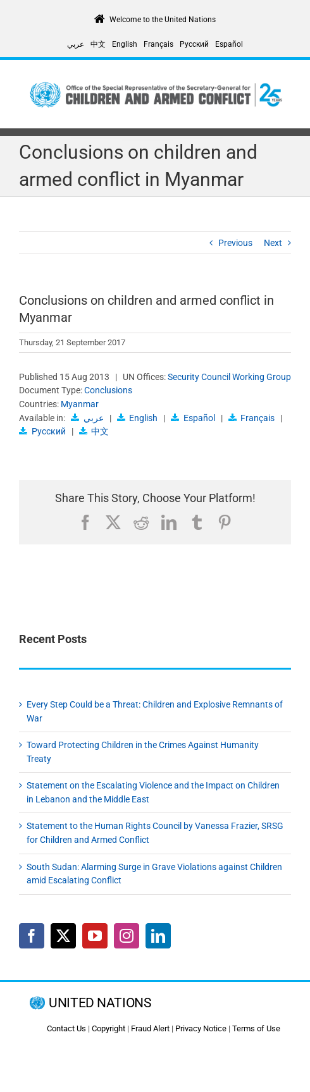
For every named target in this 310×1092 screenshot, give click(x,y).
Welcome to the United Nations (162, 19)
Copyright (108, 1028)
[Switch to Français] (158, 44)
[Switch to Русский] (194, 44)
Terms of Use (256, 1028)
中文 (100, 431)
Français (257, 418)
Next (273, 243)
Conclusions (108, 390)
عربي (94, 418)
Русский (49, 431)
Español (199, 418)
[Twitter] (63, 935)
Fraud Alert (150, 1028)
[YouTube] (95, 935)
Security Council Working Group (229, 377)
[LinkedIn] (158, 935)
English (143, 418)
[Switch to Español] (229, 44)
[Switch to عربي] (75, 44)
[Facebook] (31, 935)
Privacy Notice (200, 1028)
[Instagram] (126, 935)
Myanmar (80, 404)
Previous (235, 243)
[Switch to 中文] (98, 44)
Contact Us (66, 1028)
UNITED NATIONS (100, 1003)
